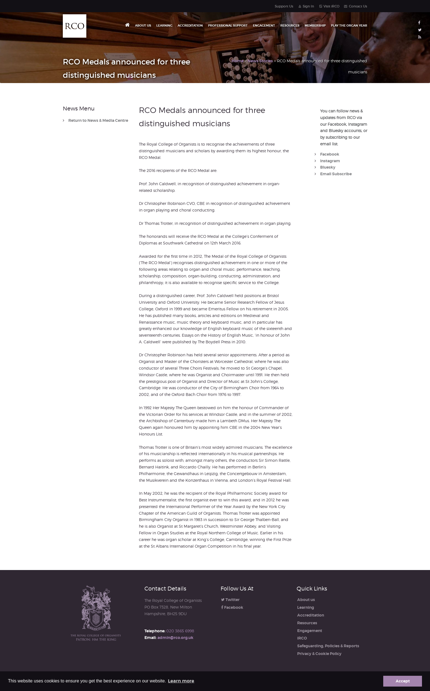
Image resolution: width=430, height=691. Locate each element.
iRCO (302, 638)
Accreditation (190, 25)
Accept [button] (403, 681)
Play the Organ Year (349, 25)
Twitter (230, 599)
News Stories (260, 60)
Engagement (264, 25)
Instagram (330, 160)
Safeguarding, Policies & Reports (328, 645)
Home (238, 60)
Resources (289, 25)
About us (143, 25)
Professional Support (228, 25)
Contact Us (358, 6)
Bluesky (327, 167)
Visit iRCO (331, 6)
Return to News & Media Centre (98, 120)
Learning (164, 25)
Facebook (329, 154)
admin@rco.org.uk (175, 637)
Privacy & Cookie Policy (319, 653)
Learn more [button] (181, 681)
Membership (315, 25)
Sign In (308, 6)
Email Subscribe (336, 173)
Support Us (284, 6)
